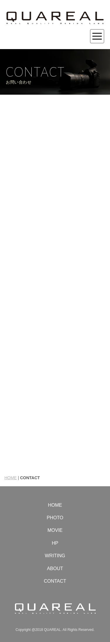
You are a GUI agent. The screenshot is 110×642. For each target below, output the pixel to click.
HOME (10, 477)
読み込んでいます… (55, 279)
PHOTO (55, 517)
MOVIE (55, 530)
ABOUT (55, 568)
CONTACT (55, 581)
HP (55, 543)
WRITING (55, 555)
